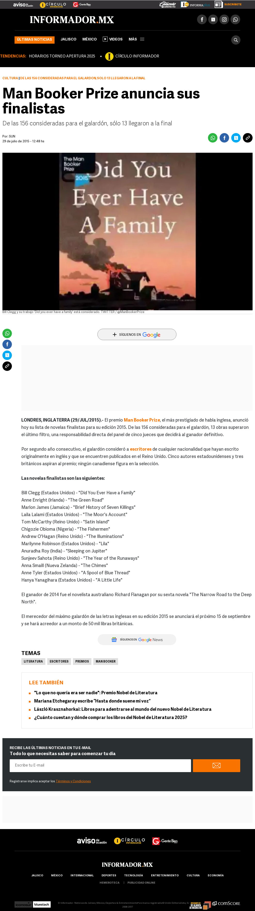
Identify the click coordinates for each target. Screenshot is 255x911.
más (136, 39)
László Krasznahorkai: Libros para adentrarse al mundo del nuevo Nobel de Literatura (123, 709)
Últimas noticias (34, 40)
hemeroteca (110, 883)
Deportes (109, 875)
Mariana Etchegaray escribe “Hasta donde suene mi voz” (92, 701)
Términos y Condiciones (73, 781)
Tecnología (133, 875)
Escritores (59, 661)
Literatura (33, 661)
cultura (193, 875)
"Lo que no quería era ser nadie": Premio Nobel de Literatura (96, 693)
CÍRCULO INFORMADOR (137, 56)
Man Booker (106, 661)
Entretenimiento (165, 875)
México (89, 39)
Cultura (10, 78)
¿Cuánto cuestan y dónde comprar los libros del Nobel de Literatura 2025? (110, 718)
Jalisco (68, 39)
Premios (82, 661)
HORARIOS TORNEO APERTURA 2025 (62, 56)
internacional (82, 875)
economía (216, 875)
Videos (113, 39)
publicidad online (141, 883)
